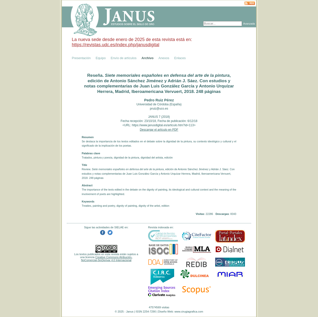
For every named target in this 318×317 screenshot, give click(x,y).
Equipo (101, 58)
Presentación (81, 58)
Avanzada (249, 23)
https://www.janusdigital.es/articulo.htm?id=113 (163, 125)
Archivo (147, 58)
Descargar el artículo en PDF (159, 129)
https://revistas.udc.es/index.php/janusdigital (115, 44)
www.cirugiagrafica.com (188, 311)
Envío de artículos (123, 58)
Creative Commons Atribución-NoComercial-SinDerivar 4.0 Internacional (106, 259)
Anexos (164, 58)
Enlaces (180, 58)
